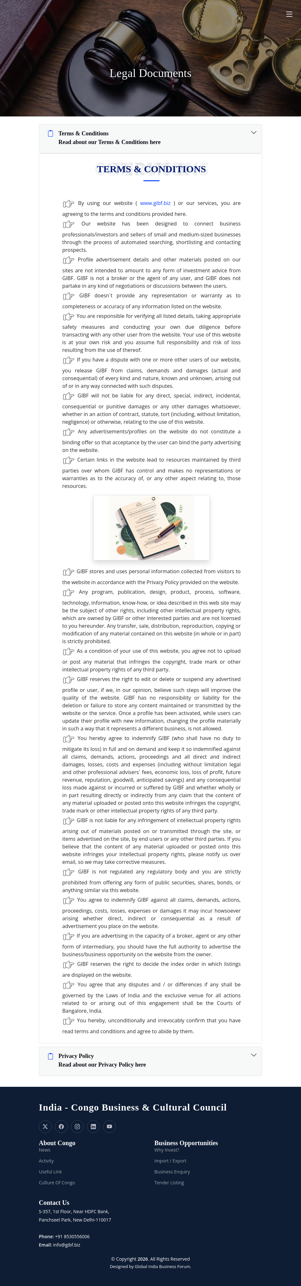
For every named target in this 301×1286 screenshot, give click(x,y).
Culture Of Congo (57, 1182)
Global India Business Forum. (163, 1266)
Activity (46, 1161)
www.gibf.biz (155, 203)
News (44, 1150)
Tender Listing (169, 1182)
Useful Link (50, 1172)
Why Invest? (166, 1150)
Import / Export (170, 1161)
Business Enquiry (172, 1172)
